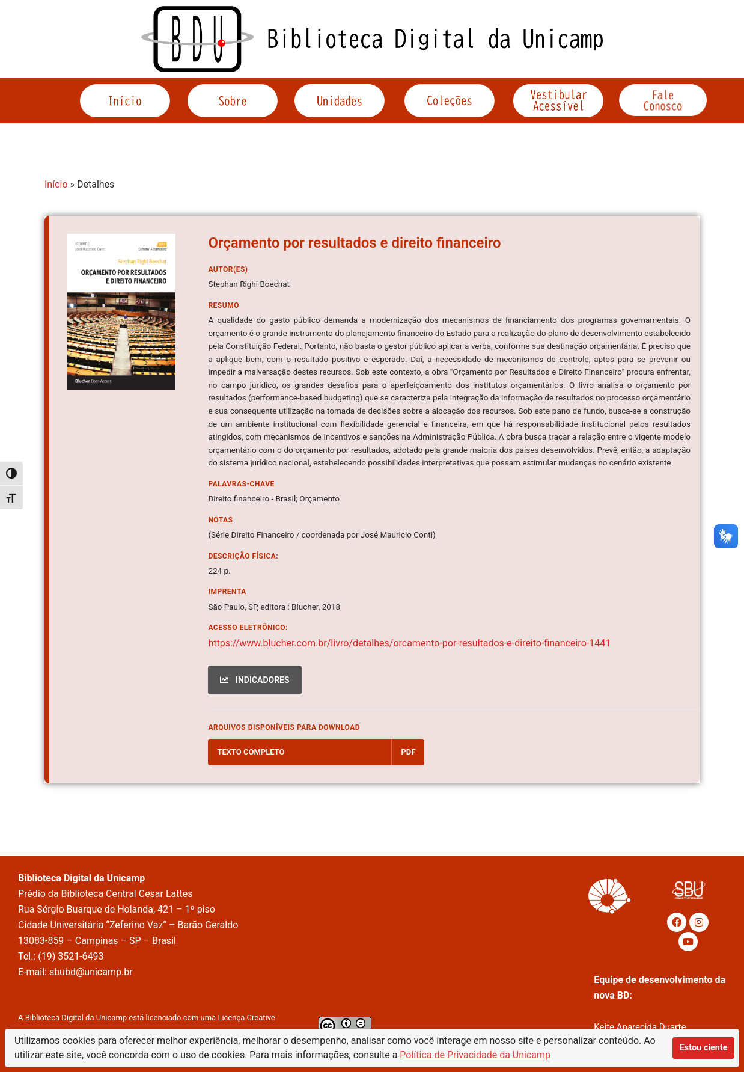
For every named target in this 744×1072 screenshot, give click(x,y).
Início (56, 184)
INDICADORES (254, 680)
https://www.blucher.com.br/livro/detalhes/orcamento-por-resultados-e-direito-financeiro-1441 (409, 643)
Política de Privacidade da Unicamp (475, 1055)
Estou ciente (704, 1048)
